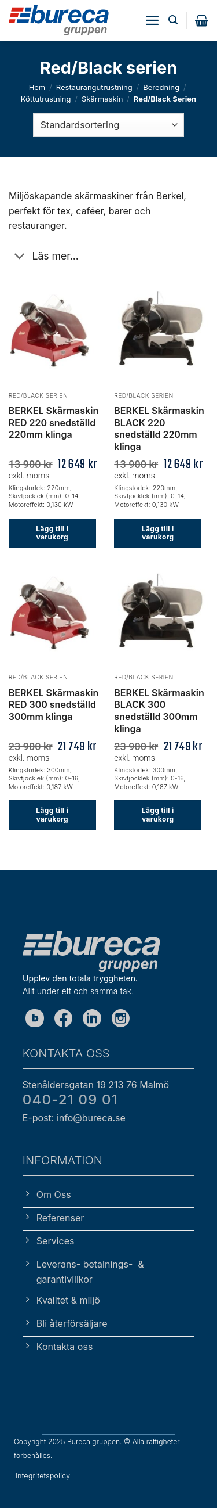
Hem (37, 87)
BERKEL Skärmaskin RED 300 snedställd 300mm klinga (53, 705)
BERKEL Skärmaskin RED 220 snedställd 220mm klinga (53, 423)
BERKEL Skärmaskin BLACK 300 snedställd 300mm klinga (159, 711)
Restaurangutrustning (94, 87)
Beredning (161, 87)
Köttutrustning (46, 98)
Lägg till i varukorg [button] (52, 532)
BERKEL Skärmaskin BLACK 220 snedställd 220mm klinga (159, 428)
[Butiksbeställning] (108, 124)
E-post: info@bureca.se (74, 1118)
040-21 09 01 (70, 1099)
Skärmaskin (102, 98)
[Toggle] (20, 257)
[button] (152, 20)
